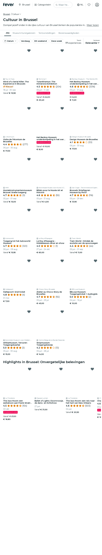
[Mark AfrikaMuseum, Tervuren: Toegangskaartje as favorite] (29, 311)
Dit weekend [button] (40, 41)
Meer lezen (93, 25)
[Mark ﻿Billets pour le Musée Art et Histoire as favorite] (62, 159)
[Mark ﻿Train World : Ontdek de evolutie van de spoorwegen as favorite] (95, 210)
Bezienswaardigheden (68, 33)
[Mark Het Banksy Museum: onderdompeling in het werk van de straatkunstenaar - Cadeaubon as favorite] (62, 108)
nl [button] (80, 5)
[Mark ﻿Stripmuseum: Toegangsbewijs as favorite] (62, 311)
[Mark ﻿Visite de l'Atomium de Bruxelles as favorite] (29, 108)
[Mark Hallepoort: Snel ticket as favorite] (29, 261)
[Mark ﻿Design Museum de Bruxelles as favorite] (95, 108)
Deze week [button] (56, 41)
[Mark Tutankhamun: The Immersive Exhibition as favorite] (62, 50)
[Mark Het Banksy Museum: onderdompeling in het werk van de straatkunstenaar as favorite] (95, 50)
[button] (16, 14)
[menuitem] (7, 33)
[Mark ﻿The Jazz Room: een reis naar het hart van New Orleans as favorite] (92, 369)
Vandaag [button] (25, 41)
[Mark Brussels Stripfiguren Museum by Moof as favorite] (95, 159)
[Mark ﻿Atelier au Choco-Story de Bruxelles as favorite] (62, 261)
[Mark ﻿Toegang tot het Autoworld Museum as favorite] (29, 210)
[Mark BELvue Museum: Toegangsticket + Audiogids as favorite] (95, 261)
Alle (7, 33)
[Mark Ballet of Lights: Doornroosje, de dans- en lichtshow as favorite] (61, 369)
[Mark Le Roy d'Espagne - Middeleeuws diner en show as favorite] (62, 210)
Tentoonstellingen (47, 33)
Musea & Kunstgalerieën (24, 33)
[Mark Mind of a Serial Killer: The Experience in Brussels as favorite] (29, 50)
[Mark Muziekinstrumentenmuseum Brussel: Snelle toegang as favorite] (29, 159)
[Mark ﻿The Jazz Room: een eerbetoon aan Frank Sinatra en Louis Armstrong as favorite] (29, 369)
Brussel (6, 14)
